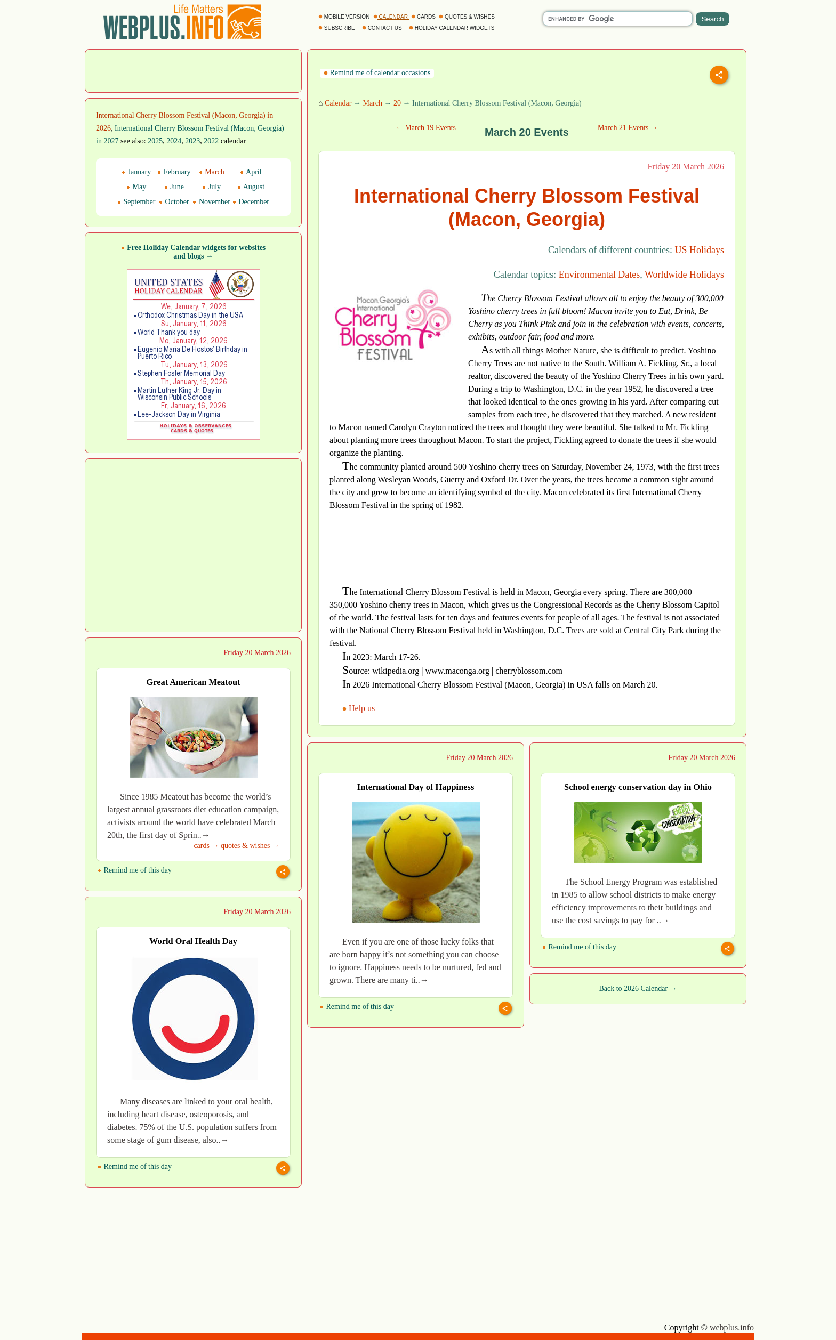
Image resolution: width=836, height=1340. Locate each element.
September (136, 202)
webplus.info (732, 1327)
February (173, 172)
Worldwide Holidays (684, 274)
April (250, 172)
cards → (206, 846)
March (372, 103)
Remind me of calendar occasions (377, 73)
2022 (211, 141)
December (250, 202)
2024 (173, 141)
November (211, 202)
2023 (192, 141)
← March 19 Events (426, 128)
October (174, 202)
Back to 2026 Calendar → (638, 988)
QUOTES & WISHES (467, 17)
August (250, 187)
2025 (155, 141)
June (174, 187)
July (211, 187)
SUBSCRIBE (337, 28)
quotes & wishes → (250, 846)
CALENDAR (391, 17)
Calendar (338, 103)
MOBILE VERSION (344, 17)
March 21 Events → (628, 128)
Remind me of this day (135, 870)
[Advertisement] (193, 69)
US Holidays (699, 250)
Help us (359, 708)
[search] (618, 18)
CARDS (424, 17)
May (136, 187)
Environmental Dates (599, 274)
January (136, 172)
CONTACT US (383, 28)
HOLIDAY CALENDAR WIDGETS (452, 28)
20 (397, 103)
